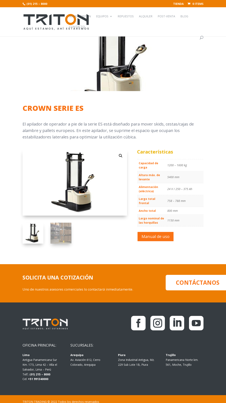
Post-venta (166, 16)
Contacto (77, 27)
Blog (184, 16)
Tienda (178, 4)
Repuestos (126, 16)
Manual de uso (156, 236)
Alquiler (145, 16)
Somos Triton (80, 16)
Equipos (102, 16)
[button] (120, 155)
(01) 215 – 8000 (36, 4)
